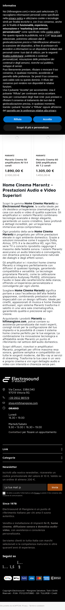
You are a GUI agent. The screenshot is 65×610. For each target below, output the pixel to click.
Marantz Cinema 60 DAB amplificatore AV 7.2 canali (47, 162)
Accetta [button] (47, 119)
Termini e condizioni (36, 606)
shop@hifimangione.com (23, 403)
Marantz (9, 155)
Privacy (25, 606)
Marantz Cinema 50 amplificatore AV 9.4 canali (16, 162)
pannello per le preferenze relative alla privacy (31, 110)
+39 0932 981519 (19, 397)
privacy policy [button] (15, 18)
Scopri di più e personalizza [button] (32, 127)
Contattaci (15, 432)
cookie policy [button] (53, 32)
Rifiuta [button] (17, 119)
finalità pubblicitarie (13, 56)
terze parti (56, 35)
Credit (54, 593)
